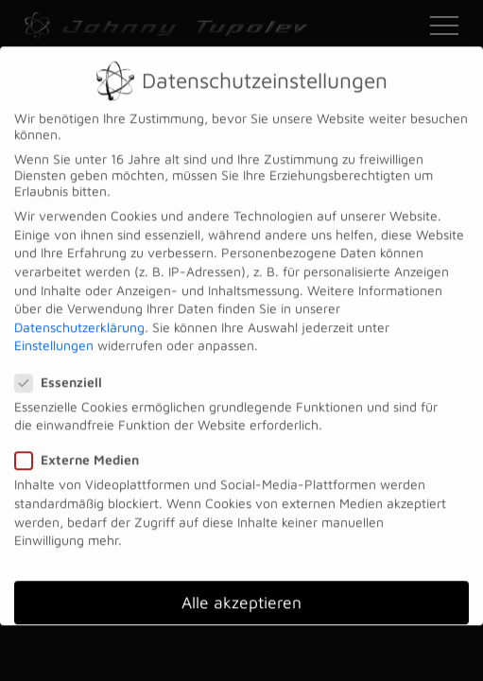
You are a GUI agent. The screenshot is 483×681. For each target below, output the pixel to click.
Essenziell (64, 369)
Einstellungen (54, 333)
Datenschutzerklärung (79, 314)
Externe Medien (82, 448)
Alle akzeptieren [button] (241, 590)
